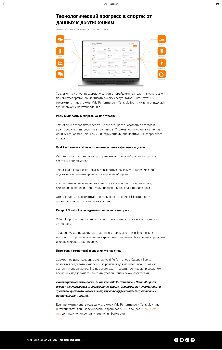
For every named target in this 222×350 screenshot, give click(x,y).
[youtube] (182, 341)
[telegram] (193, 341)
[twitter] (176, 341)
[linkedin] (187, 341)
